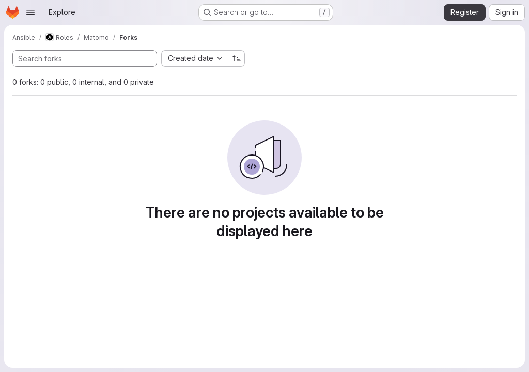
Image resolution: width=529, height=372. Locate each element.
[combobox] (194, 58)
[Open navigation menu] (30, 12)
